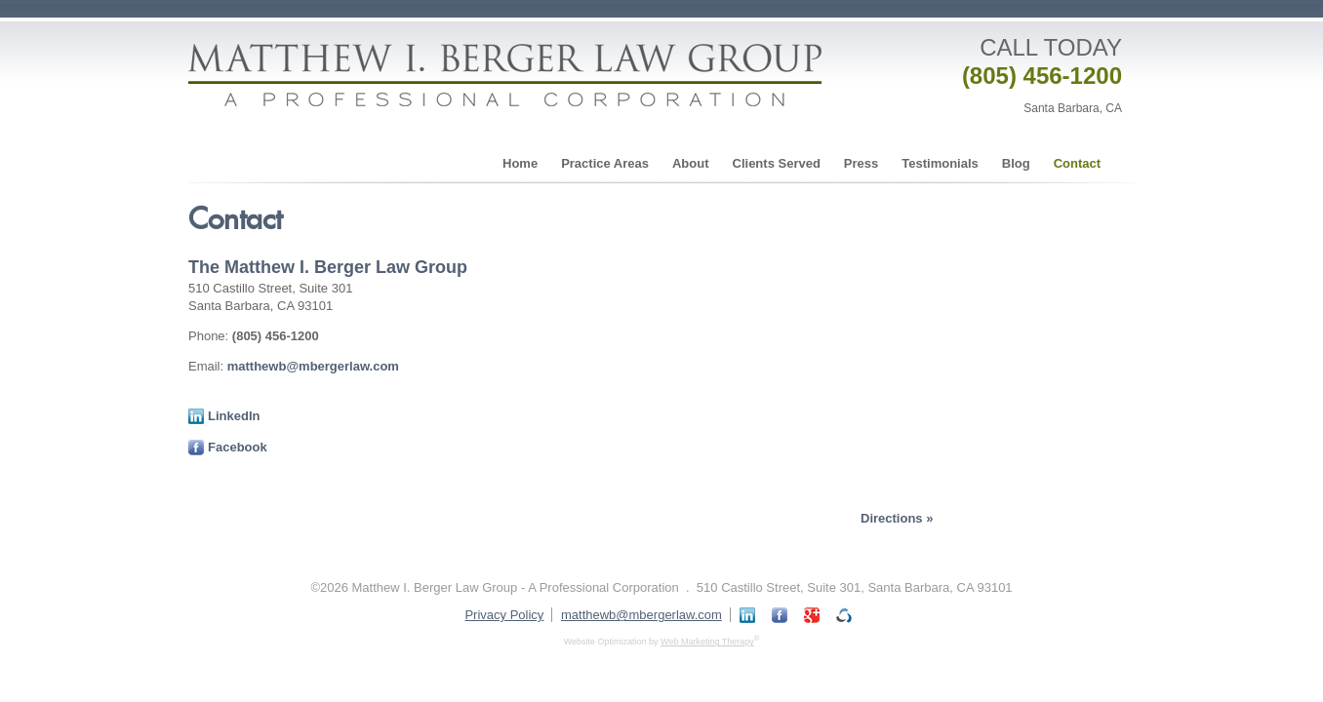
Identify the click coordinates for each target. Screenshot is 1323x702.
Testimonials (940, 163)
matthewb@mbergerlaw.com (313, 366)
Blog (1016, 163)
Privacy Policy (503, 614)
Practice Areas (605, 163)
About (690, 163)
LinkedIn (224, 416)
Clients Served (777, 163)
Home (520, 163)
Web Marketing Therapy (707, 641)
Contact (1077, 163)
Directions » (897, 518)
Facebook (227, 447)
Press (861, 163)
